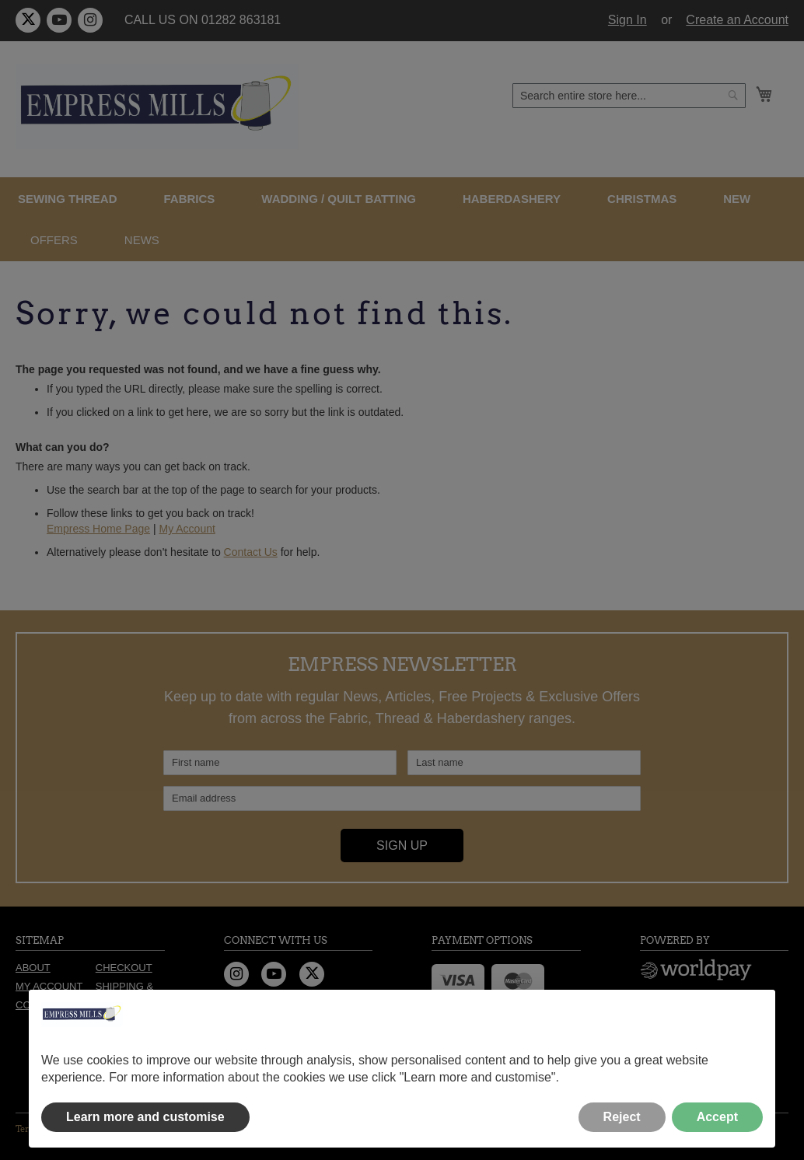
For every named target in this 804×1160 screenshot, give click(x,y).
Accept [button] (717, 1116)
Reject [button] (622, 1116)
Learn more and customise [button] (145, 1116)
